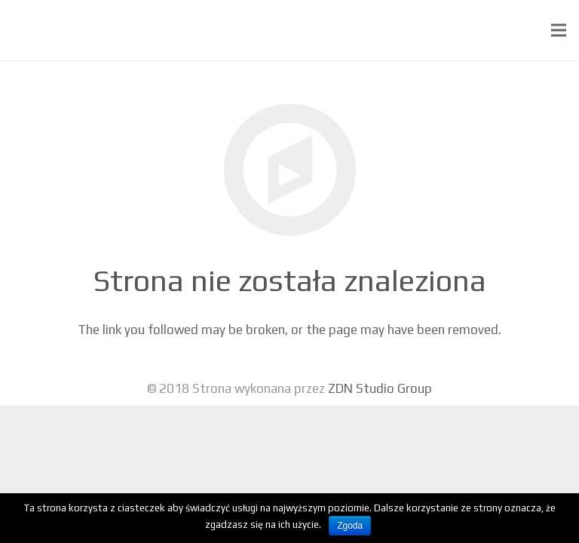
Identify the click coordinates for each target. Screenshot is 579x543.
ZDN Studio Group (380, 388)
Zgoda (350, 525)
